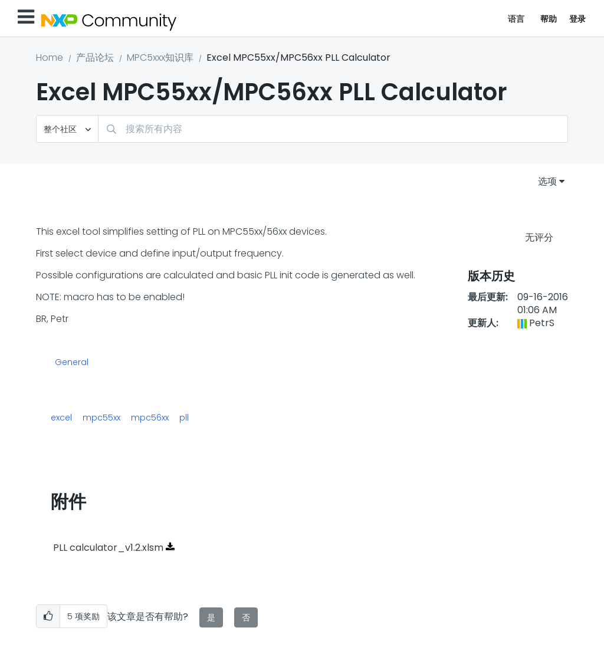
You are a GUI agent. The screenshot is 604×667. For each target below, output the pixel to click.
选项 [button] (547, 181)
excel (61, 417)
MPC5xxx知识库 (160, 57)
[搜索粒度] (67, 129)
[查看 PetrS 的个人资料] (541, 323)
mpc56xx (150, 417)
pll (184, 417)
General (71, 362)
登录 (577, 19)
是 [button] (211, 617)
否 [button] (246, 617)
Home (49, 57)
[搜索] (333, 129)
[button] (48, 616)
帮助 (548, 19)
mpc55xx (101, 417)
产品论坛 (95, 57)
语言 (516, 19)
